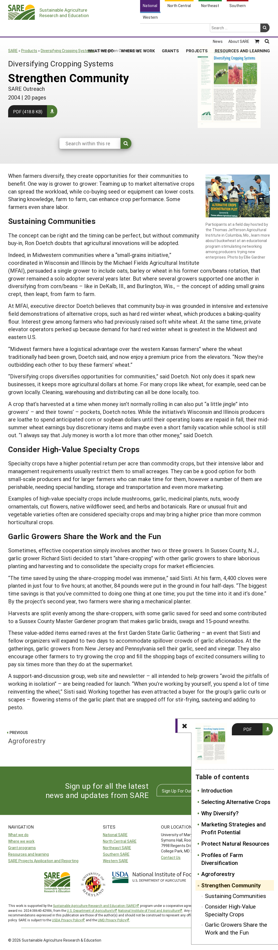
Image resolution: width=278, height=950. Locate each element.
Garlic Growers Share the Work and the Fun (236, 928)
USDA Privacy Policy (67, 920)
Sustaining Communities (235, 896)
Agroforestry (218, 874)
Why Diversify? (220, 813)
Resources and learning (28, 854)
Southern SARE (116, 854)
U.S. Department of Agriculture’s (90, 910)
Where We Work (138, 29)
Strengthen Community (231, 885)
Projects (197, 29)
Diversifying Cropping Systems (67, 50)
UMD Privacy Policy (112, 920)
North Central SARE (120, 841)
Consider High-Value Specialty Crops (230, 910)
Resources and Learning (242, 29)
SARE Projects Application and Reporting (43, 860)
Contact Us (171, 857)
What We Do (101, 29)
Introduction (216, 790)
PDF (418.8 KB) (27, 111)
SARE (13, 50)
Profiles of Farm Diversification (222, 859)
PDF (247, 729)
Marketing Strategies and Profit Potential (233, 828)
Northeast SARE (117, 847)
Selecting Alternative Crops (235, 802)
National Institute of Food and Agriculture (148, 910)
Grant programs (22, 847)
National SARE (115, 834)
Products (29, 50)
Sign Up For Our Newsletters (189, 791)
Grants (170, 29)
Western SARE (115, 860)
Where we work (21, 841)
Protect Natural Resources (235, 843)
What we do (18, 834)
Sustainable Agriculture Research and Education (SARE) (94, 905)
